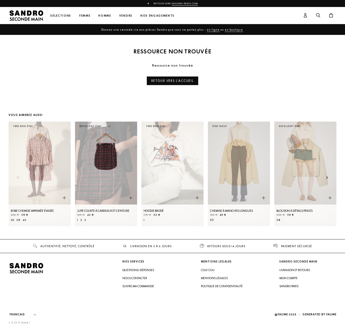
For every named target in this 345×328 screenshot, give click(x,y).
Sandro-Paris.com (185, 3)
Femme (84, 15)
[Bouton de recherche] (318, 15)
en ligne (213, 29)
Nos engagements (157, 15)
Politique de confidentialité (222, 286)
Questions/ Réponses (138, 270)
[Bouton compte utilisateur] (305, 15)
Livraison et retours (294, 270)
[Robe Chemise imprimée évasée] (40, 174)
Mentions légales (214, 278)
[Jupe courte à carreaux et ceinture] (106, 174)
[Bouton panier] (331, 15)
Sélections (60, 15)
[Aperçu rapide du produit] (64, 198)
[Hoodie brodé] (172, 174)
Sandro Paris (288, 286)
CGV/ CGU (208, 270)
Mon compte (288, 278)
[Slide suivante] (327, 178)
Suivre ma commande (138, 286)
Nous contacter (134, 278)
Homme (104, 15)
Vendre (125, 15)
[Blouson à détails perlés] (305, 174)
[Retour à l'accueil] (26, 15)
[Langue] (25, 315)
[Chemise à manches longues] (239, 174)
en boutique (234, 29)
